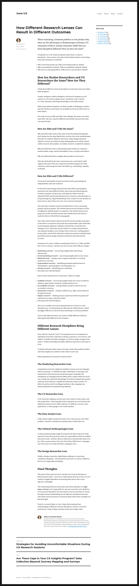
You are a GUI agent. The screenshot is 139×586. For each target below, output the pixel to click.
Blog (113, 14)
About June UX (102, 32)
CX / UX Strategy (102, 40)
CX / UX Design (102, 34)
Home (99, 14)
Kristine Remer (20, 44)
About (106, 14)
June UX (21, 13)
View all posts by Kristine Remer (77, 526)
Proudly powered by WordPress (41, 577)
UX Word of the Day (103, 43)
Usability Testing (103, 42)
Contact (120, 14)
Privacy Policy (27, 577)
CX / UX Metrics (102, 36)
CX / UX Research (21, 49)
